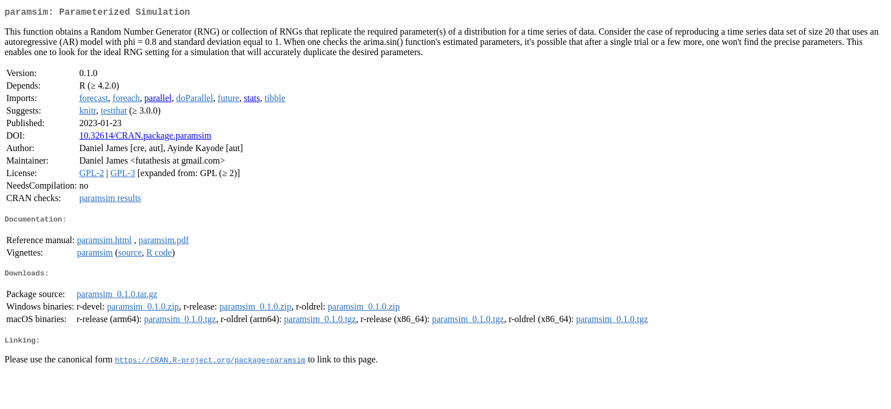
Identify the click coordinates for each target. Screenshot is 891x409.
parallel (158, 100)
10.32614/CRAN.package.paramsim (145, 138)
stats (252, 100)
